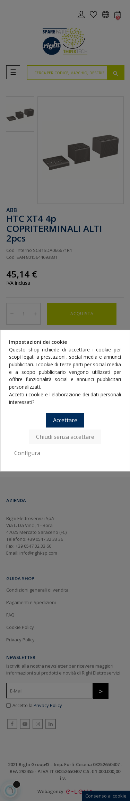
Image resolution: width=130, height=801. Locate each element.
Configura (27, 453)
